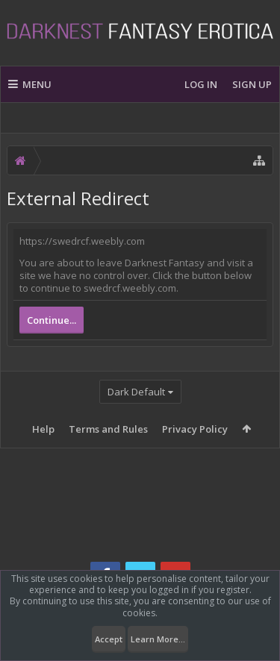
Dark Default (136, 391)
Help (43, 429)
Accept (108, 639)
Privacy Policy (195, 429)
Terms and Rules (108, 429)
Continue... (51, 320)
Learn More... (158, 639)
